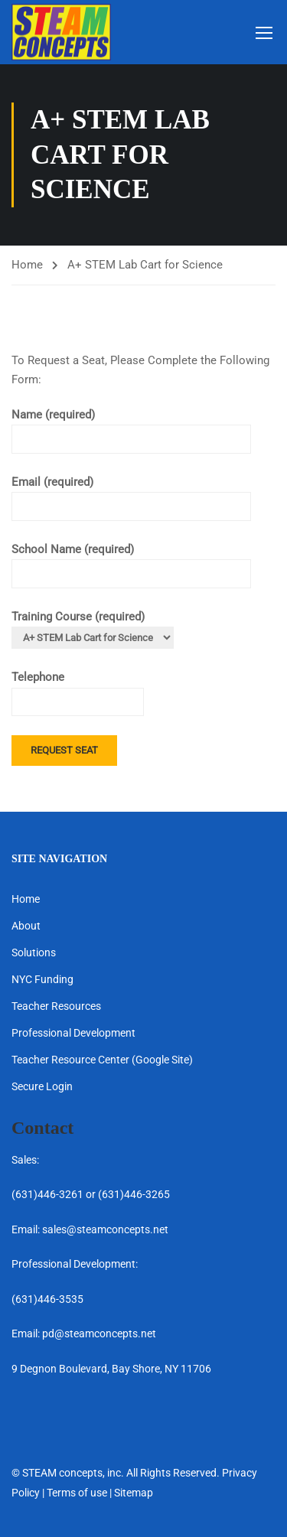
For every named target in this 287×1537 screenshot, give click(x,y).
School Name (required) (131, 561)
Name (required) (131, 427)
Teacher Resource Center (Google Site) (102, 1059)
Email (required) (131, 494)
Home (27, 265)
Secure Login (42, 1086)
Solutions (33, 952)
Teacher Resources (56, 1006)
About (26, 926)
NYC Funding (42, 979)
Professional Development (73, 1033)
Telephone (77, 689)
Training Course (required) (92, 627)
